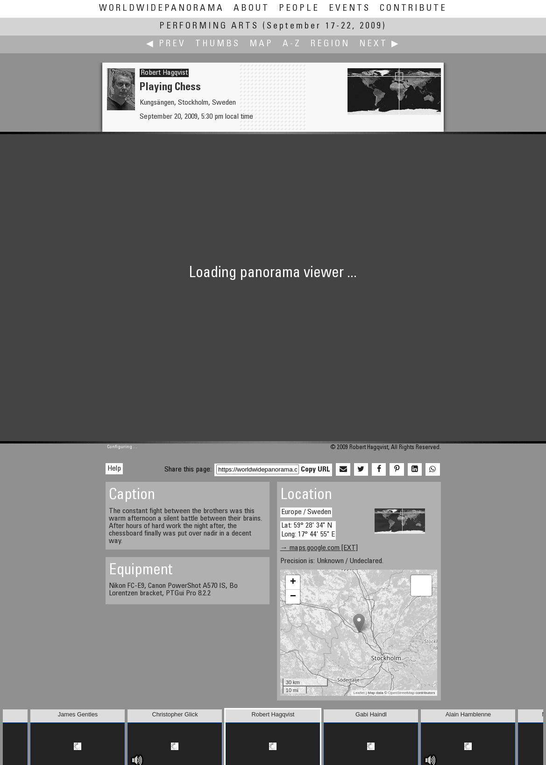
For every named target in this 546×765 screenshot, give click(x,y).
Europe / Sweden (306, 512)
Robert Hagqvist (164, 73)
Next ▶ (379, 44)
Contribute (413, 8)
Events (349, 8)
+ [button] (293, 582)
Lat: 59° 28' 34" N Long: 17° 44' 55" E (308, 530)
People (299, 8)
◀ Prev (166, 44)
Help (114, 468)
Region (330, 44)
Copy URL (315, 469)
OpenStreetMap (401, 693)
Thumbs (217, 44)
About (251, 8)
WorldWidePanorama (161, 8)
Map (261, 44)
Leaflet (359, 693)
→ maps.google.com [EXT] (319, 548)
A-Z (292, 44)
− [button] (293, 597)
